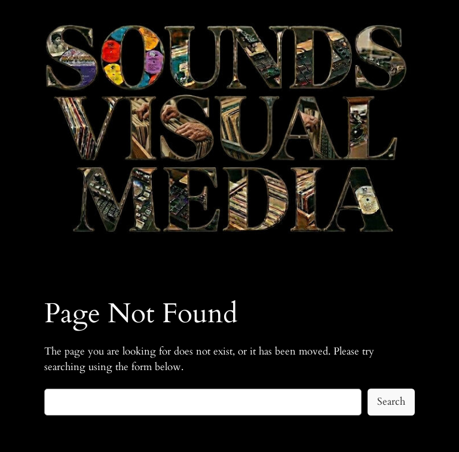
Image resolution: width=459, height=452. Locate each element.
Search (391, 401)
